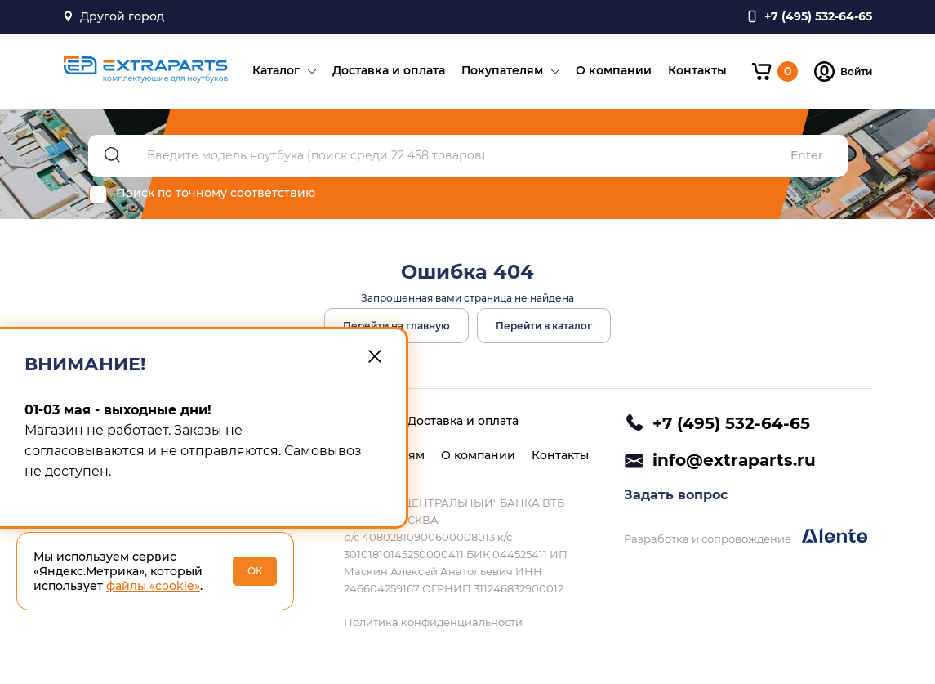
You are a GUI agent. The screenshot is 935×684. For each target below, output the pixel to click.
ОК (255, 571)
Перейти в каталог (544, 326)
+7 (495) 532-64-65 (731, 423)
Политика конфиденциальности (433, 621)
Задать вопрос (676, 495)
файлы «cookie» (153, 586)
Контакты (697, 70)
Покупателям (502, 70)
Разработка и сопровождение (745, 536)
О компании (614, 70)
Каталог (276, 70)
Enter (806, 156)
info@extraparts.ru (734, 460)
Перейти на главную (396, 326)
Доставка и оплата (388, 70)
